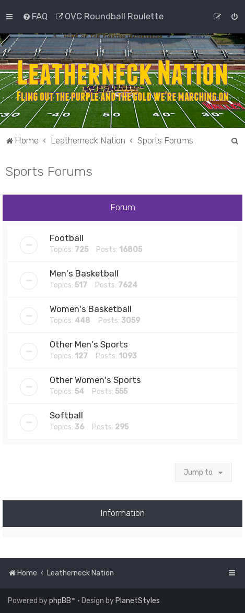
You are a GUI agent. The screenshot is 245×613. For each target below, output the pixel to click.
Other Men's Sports (89, 344)
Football (67, 238)
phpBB (60, 600)
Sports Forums (48, 171)
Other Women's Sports (95, 380)
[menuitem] (35, 16)
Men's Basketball (84, 273)
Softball (66, 415)
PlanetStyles (137, 600)
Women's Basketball (91, 309)
